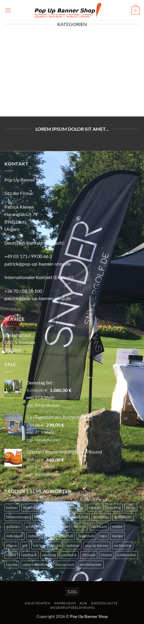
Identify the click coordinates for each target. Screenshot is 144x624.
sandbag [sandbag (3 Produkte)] (49, 554)
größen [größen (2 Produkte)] (32, 526)
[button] (7, 10)
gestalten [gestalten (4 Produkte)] (101, 517)
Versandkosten (47, 405)
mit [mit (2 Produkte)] (25, 545)
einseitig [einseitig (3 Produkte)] (114, 507)
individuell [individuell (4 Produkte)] (14, 536)
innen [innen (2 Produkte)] (48, 536)
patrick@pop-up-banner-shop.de (37, 263)
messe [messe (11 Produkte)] (11, 545)
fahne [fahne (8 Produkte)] (131, 507)
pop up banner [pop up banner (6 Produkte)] (97, 545)
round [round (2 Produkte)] (11, 554)
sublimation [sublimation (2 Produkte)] (126, 554)
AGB (83, 603)
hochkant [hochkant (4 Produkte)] (99, 526)
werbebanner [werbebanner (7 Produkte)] (91, 564)
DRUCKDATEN (37, 603)
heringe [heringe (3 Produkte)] (80, 526)
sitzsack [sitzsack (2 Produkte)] (89, 554)
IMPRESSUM (65, 603)
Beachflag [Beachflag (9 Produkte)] (31, 507)
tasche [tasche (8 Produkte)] (11, 564)
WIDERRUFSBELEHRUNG (72, 607)
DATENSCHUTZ (104, 603)
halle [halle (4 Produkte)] (64, 526)
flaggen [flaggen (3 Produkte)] (57, 517)
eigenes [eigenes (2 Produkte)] (95, 507)
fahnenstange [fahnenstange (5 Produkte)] (17, 517)
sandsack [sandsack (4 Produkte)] (69, 554)
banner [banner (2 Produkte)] (12, 507)
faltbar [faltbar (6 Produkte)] (39, 517)
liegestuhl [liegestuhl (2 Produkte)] (86, 536)
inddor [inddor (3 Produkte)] (117, 526)
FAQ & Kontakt (19, 342)
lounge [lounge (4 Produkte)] (117, 536)
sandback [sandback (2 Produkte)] (29, 554)
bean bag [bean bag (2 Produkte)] (76, 507)
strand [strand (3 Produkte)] (106, 554)
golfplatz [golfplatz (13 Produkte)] (13, 526)
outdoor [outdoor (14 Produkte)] (73, 545)
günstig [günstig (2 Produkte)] (49, 526)
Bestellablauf (17, 335)
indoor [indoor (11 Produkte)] (33, 536)
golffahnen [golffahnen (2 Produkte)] (123, 517)
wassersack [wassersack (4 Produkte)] (64, 564)
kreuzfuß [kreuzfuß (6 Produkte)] (65, 536)
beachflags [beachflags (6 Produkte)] (54, 507)
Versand (12, 350)
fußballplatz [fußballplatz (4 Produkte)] (78, 517)
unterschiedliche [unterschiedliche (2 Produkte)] (36, 564)
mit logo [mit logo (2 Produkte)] (39, 545)
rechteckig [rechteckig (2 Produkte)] (122, 545)
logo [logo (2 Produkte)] (103, 536)
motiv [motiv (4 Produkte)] (56, 545)
